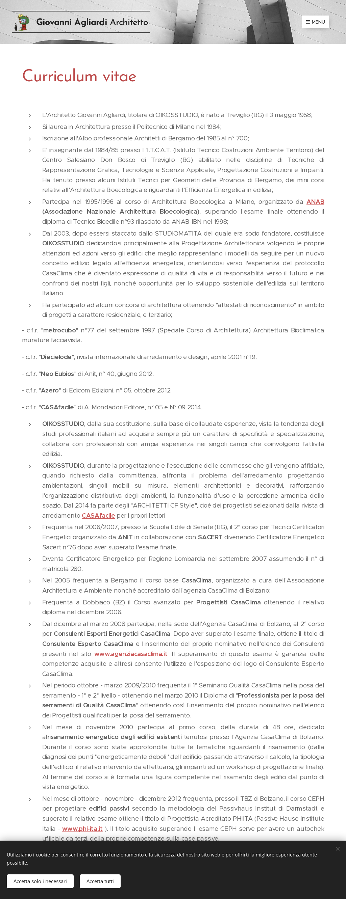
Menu (315, 22)
